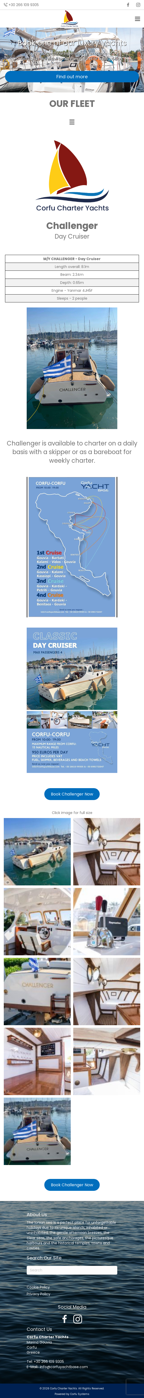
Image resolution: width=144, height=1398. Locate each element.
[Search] (72, 1270)
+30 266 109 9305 (24, 4)
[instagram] (138, 5)
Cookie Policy (38, 1287)
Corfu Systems (79, 1394)
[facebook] (128, 5)
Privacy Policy (38, 1293)
